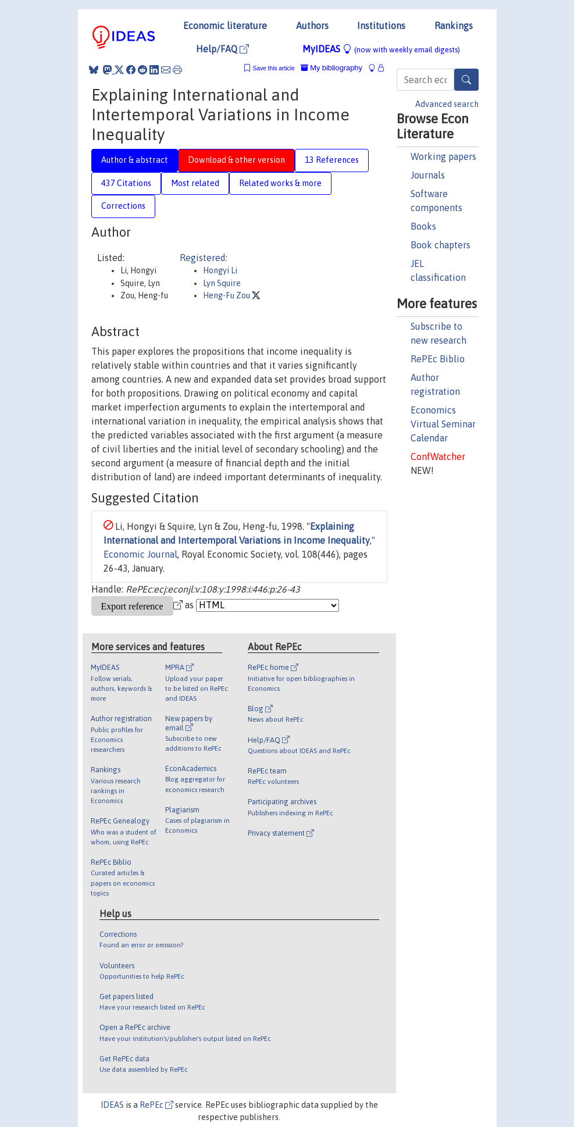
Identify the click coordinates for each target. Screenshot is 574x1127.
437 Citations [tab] (126, 183)
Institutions (381, 25)
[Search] (466, 80)
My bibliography (331, 67)
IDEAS (112, 1105)
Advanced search (447, 104)
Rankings (453, 25)
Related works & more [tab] (280, 183)
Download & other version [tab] (236, 160)
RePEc (156, 1105)
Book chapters (440, 245)
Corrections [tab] (123, 206)
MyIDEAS (381, 49)
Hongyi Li (220, 270)
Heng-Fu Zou (227, 295)
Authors (312, 25)
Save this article (273, 68)
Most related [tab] (195, 183)
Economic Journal (140, 554)
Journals (428, 175)
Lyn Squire (222, 283)
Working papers (443, 156)
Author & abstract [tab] (134, 160)
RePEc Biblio (438, 359)
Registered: (203, 257)
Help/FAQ (222, 49)
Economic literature (225, 25)
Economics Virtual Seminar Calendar (443, 424)
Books (423, 226)
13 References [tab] (332, 160)
